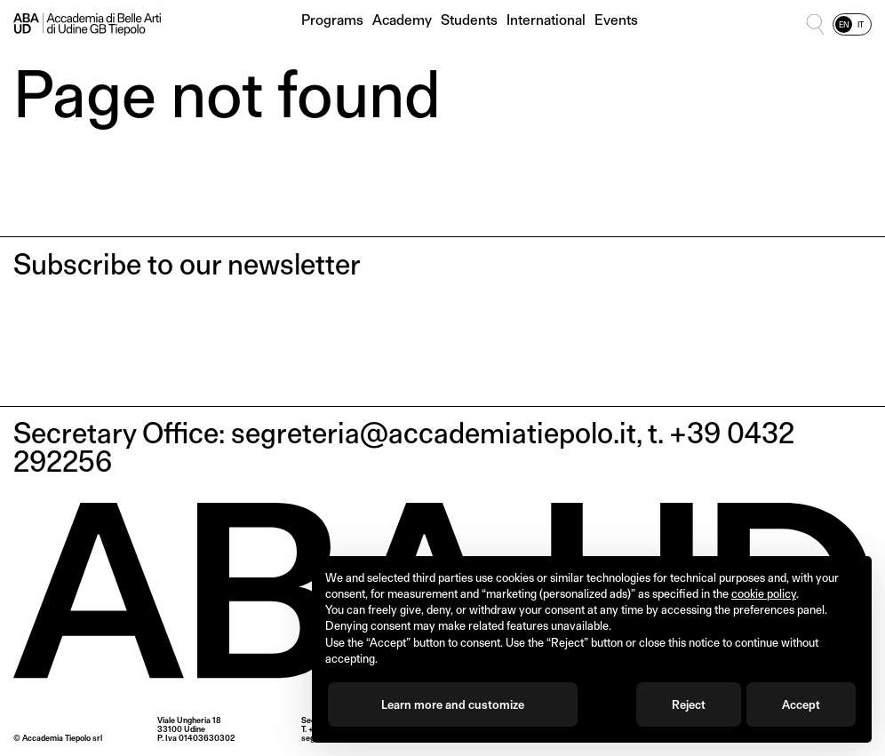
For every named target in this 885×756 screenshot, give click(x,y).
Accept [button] (801, 704)
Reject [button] (689, 704)
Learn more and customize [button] (452, 704)
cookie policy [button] (763, 593)
